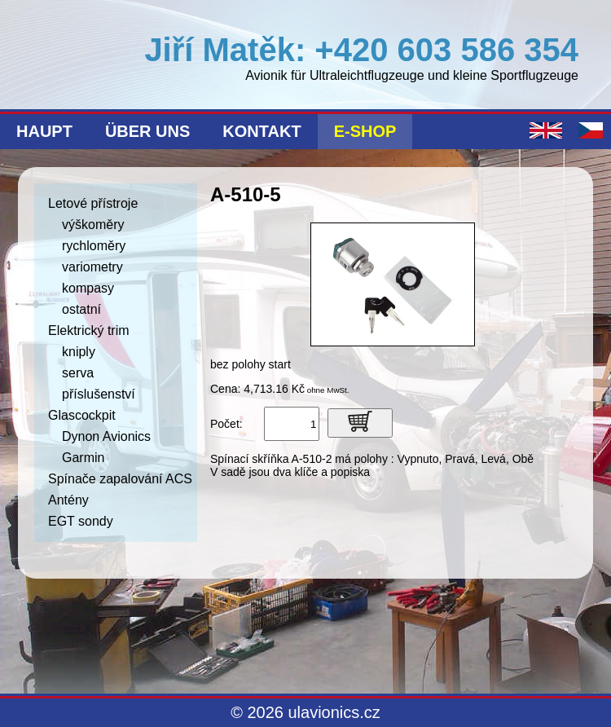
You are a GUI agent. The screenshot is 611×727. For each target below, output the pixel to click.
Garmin (83, 458)
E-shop (365, 131)
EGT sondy (80, 521)
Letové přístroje (93, 203)
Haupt (44, 131)
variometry (92, 267)
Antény (68, 500)
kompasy (88, 288)
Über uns (147, 131)
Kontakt (261, 131)
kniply (78, 352)
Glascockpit (82, 415)
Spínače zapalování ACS (120, 479)
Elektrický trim (89, 330)
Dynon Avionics (106, 436)
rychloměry (93, 246)
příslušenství (98, 394)
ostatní (81, 309)
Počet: (226, 423)
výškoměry (93, 224)
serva (78, 373)
